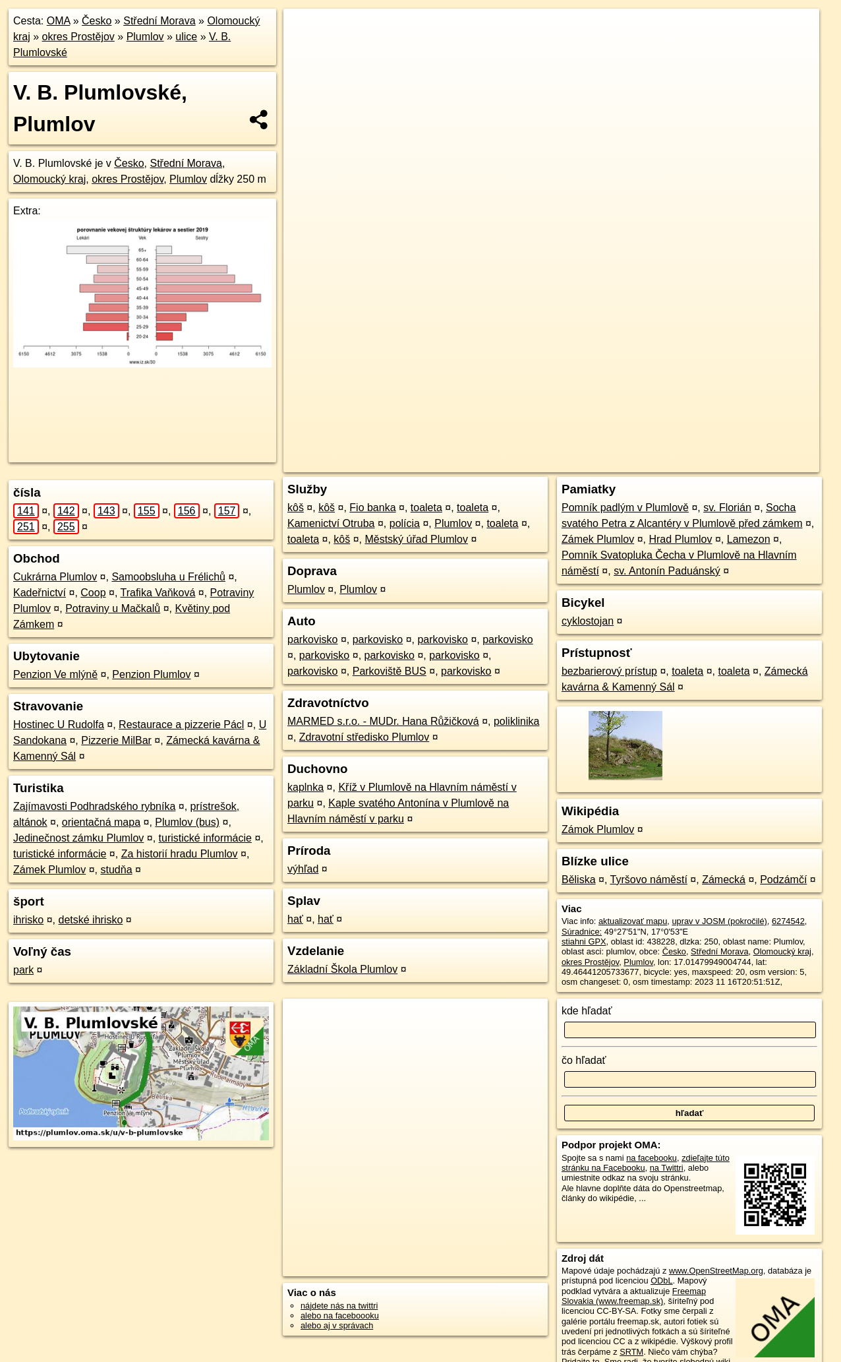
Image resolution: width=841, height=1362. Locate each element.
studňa (116, 869)
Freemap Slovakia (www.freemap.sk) (634, 1296)
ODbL (661, 1280)
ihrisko (28, 919)
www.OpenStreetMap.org (716, 1271)
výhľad (302, 869)
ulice (186, 36)
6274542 (788, 921)
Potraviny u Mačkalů (112, 608)
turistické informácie (205, 838)
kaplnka (305, 787)
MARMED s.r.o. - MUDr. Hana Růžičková (383, 721)
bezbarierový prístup (609, 671)
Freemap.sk (635, 462)
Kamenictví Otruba (331, 523)
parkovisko (312, 639)
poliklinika (516, 721)
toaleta (426, 507)
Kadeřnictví (39, 592)
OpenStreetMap (567, 462)
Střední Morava (159, 20)
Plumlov (145, 36)
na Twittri (666, 1168)
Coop (92, 592)
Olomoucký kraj (49, 179)
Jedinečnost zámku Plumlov (78, 838)
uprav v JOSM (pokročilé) (719, 921)
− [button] (306, 51)
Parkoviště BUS (389, 671)
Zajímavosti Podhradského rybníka (94, 806)
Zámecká (723, 879)
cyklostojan (588, 621)
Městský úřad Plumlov (416, 539)
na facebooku (651, 1158)
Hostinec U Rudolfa (58, 724)
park (23, 969)
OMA (59, 20)
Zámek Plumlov (49, 869)
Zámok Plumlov (598, 829)
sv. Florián (727, 507)
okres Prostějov (78, 36)
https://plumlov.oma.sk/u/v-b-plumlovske (747, 462)
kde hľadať (587, 1010)
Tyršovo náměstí (648, 879)
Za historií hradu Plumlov (179, 853)
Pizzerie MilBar (116, 740)
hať (295, 919)
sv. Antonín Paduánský (667, 570)
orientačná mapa (101, 822)
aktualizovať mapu (632, 921)
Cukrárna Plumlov (55, 576)
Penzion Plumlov (151, 674)
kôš (295, 507)
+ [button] (306, 31)
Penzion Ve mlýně (55, 674)
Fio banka (372, 507)
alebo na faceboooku (340, 1315)
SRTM (631, 1352)
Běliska (579, 879)
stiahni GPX (584, 941)
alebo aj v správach (337, 1325)
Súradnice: (582, 932)
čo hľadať (584, 1060)
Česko (96, 20)
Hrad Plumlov (680, 539)
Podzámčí (783, 879)
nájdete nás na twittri (339, 1306)
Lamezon (748, 539)
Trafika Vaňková (158, 592)
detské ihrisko (90, 919)
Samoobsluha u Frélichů (168, 576)
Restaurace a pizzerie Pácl (181, 724)
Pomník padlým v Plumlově (625, 507)
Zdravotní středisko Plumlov (364, 737)
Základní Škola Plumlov (342, 969)
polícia (405, 523)
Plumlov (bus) (187, 822)
